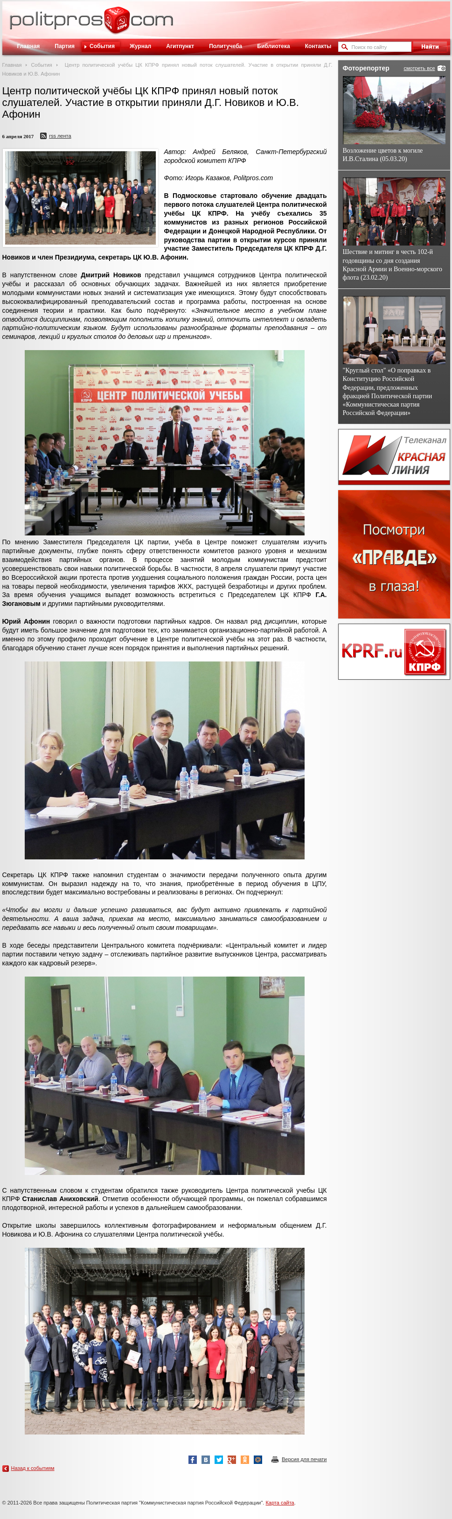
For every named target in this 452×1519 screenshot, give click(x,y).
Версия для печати (304, 1459)
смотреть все (419, 68)
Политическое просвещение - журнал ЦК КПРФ (117, 25)
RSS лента (60, 136)
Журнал (140, 46)
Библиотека (273, 46)
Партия (65, 46)
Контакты (318, 46)
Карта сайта (279, 1502)
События (102, 46)
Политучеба (225, 46)
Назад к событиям (33, 1468)
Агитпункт (180, 46)
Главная (28, 46)
